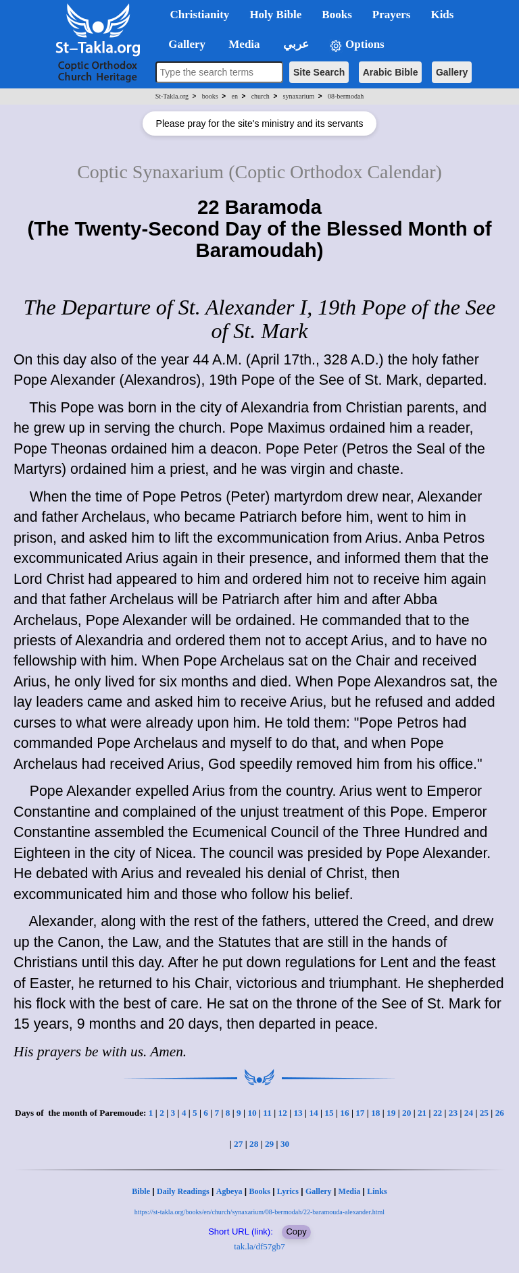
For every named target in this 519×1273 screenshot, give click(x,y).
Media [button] (243, 44)
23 (453, 1113)
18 (375, 1113)
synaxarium (299, 96)
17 (359, 1113)
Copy (296, 1231)
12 (282, 1113)
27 (238, 1144)
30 (284, 1144)
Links (377, 1191)
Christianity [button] (200, 14)
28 (253, 1144)
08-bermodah (346, 96)
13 (297, 1113)
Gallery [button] (183, 44)
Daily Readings (183, 1191)
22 (437, 1113)
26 (499, 1113)
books (210, 96)
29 (269, 1144)
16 (344, 1113)
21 (422, 1113)
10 (251, 1113)
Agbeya (229, 1191)
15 (328, 1113)
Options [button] (357, 45)
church (260, 96)
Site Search (319, 72)
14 (313, 1113)
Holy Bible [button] (275, 14)
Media (350, 1191)
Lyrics (288, 1191)
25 (484, 1113)
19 (391, 1113)
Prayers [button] (391, 14)
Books (259, 1191)
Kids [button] (441, 14)
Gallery (452, 72)
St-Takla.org (172, 96)
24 (468, 1113)
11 (267, 1113)
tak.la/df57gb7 (259, 1246)
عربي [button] (294, 44)
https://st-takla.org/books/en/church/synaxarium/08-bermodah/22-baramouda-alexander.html (259, 1212)
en (234, 96)
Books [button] (336, 14)
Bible (141, 1191)
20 (406, 1113)
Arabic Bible (390, 72)
